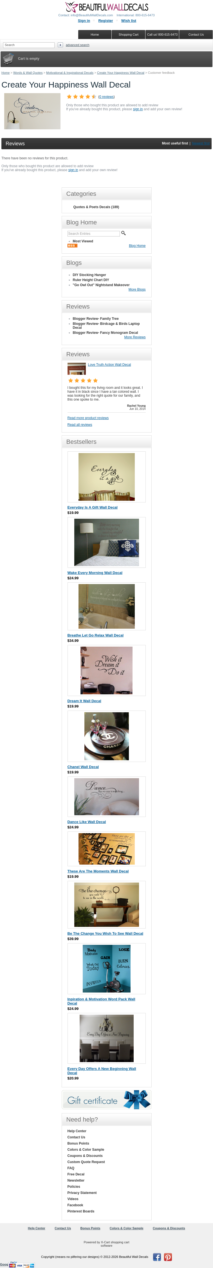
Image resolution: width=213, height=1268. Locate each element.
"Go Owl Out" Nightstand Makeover (101, 285)
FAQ (71, 1168)
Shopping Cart (128, 34)
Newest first (201, 143)
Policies (74, 1187)
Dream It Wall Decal (84, 701)
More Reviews (134, 337)
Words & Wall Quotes (28, 72)
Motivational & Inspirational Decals (69, 72)
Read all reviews (80, 425)
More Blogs (137, 289)
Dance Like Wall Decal (87, 822)
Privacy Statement (82, 1193)
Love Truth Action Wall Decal (109, 365)
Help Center (77, 1131)
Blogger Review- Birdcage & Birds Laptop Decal (106, 326)
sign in (138, 109)
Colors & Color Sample (86, 1150)
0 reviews (106, 97)
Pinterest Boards (81, 1211)
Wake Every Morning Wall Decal (95, 573)
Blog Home (137, 246)
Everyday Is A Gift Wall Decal (93, 507)
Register (105, 21)
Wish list (128, 21)
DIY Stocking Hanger (89, 275)
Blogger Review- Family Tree (96, 319)
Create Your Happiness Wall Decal (120, 72)
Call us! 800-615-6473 (162, 34)
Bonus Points (78, 1143)
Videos (73, 1199)
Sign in (84, 21)
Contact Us (76, 1137)
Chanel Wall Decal (83, 767)
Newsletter (76, 1180)
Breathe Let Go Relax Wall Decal (96, 635)
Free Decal (76, 1174)
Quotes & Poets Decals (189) (96, 207)
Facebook (75, 1205)
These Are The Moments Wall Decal (98, 871)
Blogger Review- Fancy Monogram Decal (105, 333)
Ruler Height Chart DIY (91, 280)
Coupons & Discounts (85, 1156)
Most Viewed (83, 241)
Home (5, 72)
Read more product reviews (88, 418)
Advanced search (77, 45)
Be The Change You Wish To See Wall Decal (106, 933)
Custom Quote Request (86, 1162)
